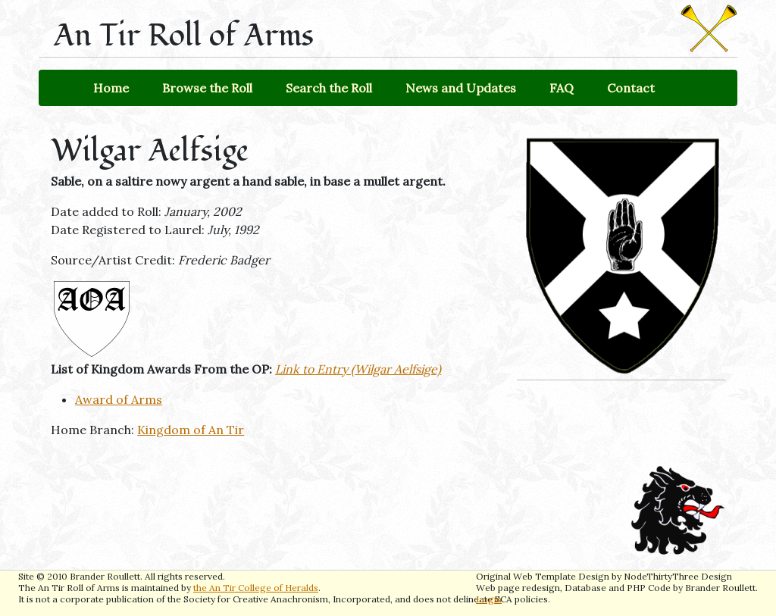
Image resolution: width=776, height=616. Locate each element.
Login (489, 599)
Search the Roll (329, 87)
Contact (631, 87)
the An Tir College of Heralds (255, 587)
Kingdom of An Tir (190, 429)
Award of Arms (118, 399)
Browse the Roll (207, 87)
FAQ (561, 87)
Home (111, 87)
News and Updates (460, 87)
